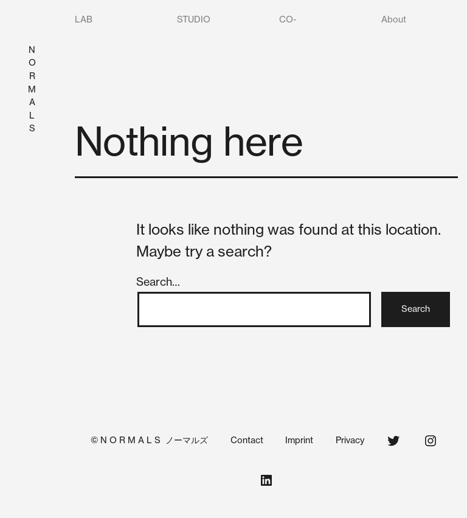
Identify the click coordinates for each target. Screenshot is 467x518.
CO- (287, 19)
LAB (83, 19)
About (393, 19)
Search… (158, 282)
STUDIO (193, 19)
